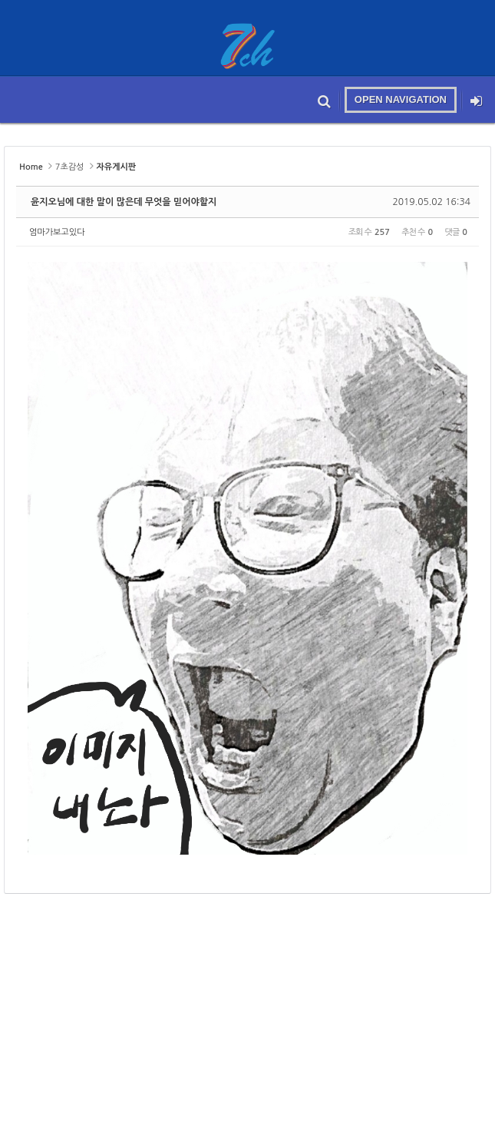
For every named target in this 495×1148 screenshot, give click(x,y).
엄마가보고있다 (56, 232)
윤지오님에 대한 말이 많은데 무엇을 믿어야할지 (123, 202)
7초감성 (69, 167)
